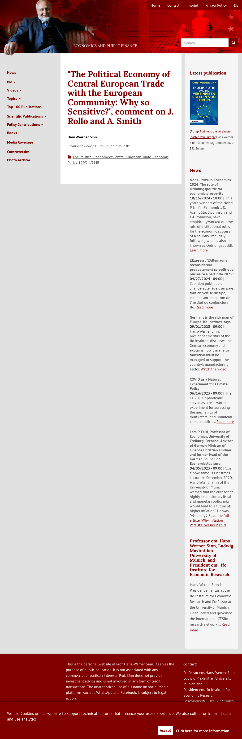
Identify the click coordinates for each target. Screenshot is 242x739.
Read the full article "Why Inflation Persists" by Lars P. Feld (209, 520)
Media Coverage (20, 142)
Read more (204, 307)
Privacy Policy (216, 5)
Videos (14, 90)
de (236, 5)
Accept (165, 730)
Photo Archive (18, 160)
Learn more (199, 250)
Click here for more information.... (204, 731)
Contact (173, 5)
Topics (14, 98)
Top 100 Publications (24, 106)
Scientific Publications (26, 116)
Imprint (192, 5)
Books (12, 132)
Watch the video (213, 369)
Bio (11, 81)
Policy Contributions (25, 124)
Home (155, 5)
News (11, 72)
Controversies (20, 151)
